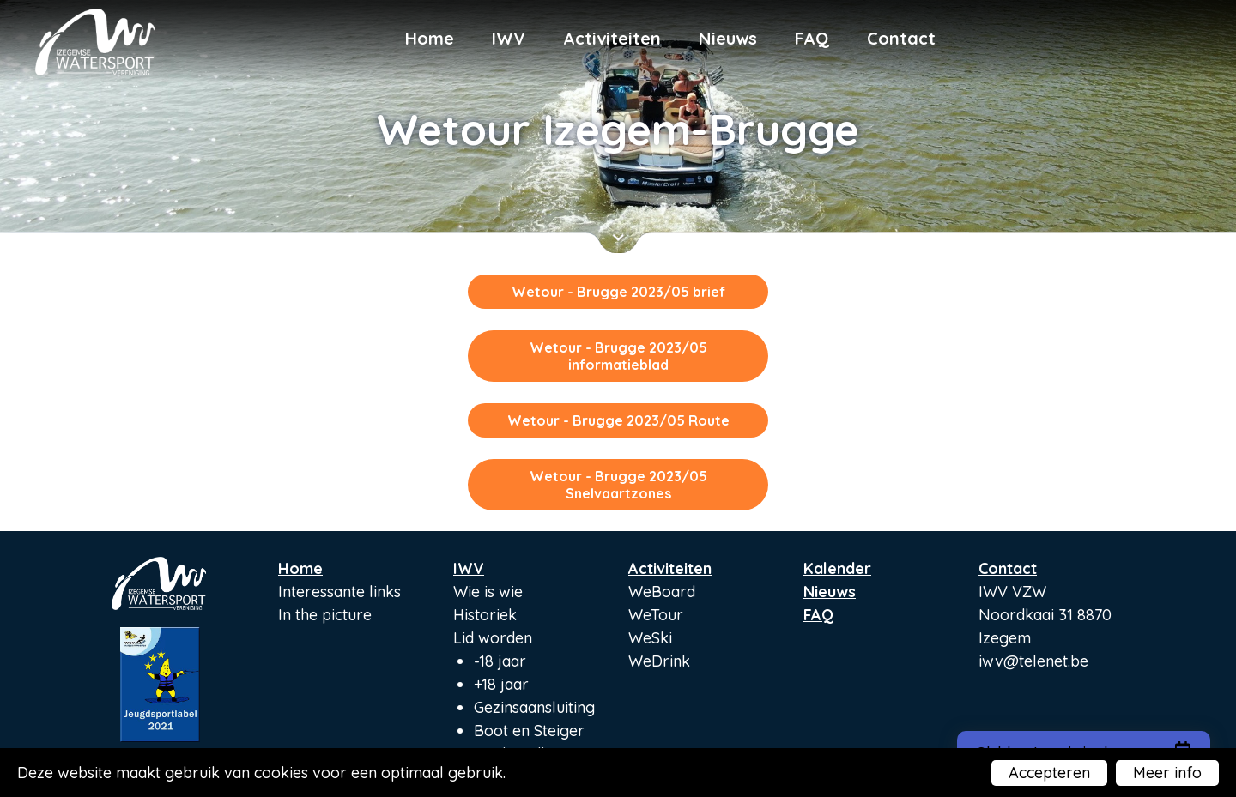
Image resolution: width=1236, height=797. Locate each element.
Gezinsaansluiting (534, 707)
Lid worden (492, 638)
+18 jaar (501, 684)
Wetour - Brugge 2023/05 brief (618, 291)
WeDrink (659, 661)
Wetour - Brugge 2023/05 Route (618, 420)
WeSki (650, 638)
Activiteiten (612, 38)
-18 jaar (500, 661)
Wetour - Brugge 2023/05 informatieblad (618, 356)
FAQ (812, 38)
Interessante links (339, 591)
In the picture (325, 615)
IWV (508, 38)
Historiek (485, 615)
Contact (901, 38)
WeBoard (661, 591)
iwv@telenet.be (1033, 661)
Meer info (1167, 772)
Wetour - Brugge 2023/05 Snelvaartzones (618, 485)
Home (429, 38)
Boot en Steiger (529, 730)
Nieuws (728, 38)
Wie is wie (488, 591)
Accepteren (1049, 772)
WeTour (655, 615)
